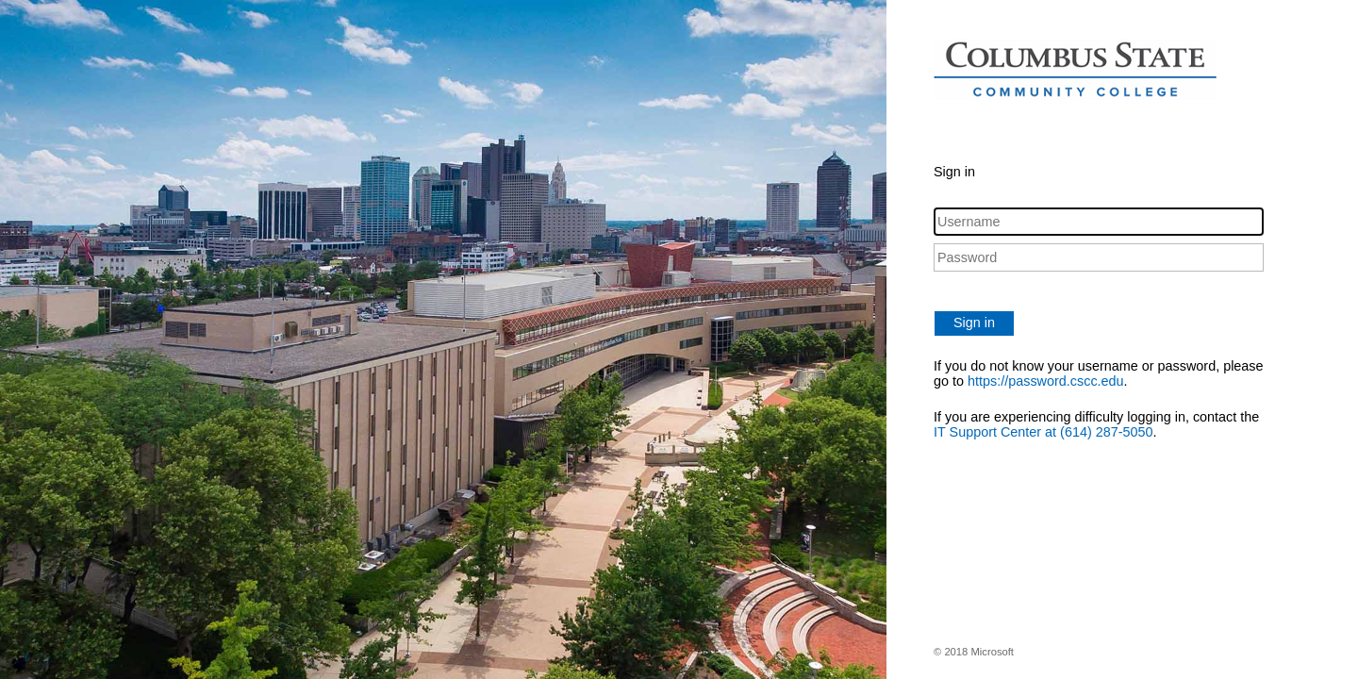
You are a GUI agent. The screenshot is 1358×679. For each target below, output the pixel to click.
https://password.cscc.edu (1046, 381)
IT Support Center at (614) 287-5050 (1043, 431)
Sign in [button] (974, 322)
